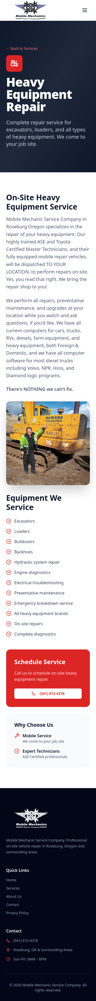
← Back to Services (22, 48)
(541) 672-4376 (48, 693)
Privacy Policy (17, 912)
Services (13, 888)
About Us (14, 896)
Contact (12, 904)
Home (11, 879)
